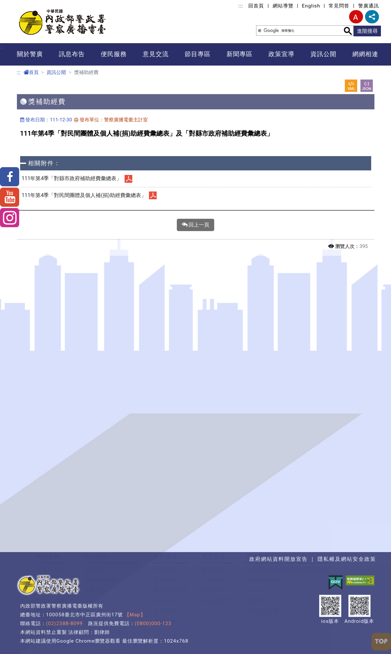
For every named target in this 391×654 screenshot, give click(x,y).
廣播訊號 (95, 533)
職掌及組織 (50, 564)
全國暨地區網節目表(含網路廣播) (287, 533)
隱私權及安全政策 (106, 616)
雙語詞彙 (165, 585)
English (311, 6)
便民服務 (114, 54)
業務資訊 (95, 553)
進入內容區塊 (15, 4)
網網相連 (365, 54)
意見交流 (156, 54)
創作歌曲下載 (263, 574)
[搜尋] (295, 30)
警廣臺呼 (257, 564)
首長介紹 (47, 553)
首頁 (31, 72)
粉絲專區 (213, 553)
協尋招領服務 (170, 553)
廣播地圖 (47, 585)
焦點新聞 (165, 533)
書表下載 (165, 564)
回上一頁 (196, 225)
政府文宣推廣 (100, 543)
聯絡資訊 (47, 595)
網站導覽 (283, 6)
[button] (195, 499)
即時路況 (165, 543)
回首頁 (256, 6)
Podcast (257, 553)
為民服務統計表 (103, 595)
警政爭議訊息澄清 (106, 626)
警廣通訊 (368, 6)
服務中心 (47, 574)
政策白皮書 (50, 533)
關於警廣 (30, 54)
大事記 (44, 543)
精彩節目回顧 (263, 543)
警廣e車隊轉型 (102, 637)
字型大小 (356, 16)
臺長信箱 (213, 533)
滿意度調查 (215, 564)
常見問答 (339, 6)
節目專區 (198, 54)
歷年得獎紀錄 (53, 605)
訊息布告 (72, 54)
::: (241, 6)
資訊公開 (323, 54)
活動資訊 (95, 564)
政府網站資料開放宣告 (111, 605)
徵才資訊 (95, 574)
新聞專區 (240, 54)
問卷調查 (213, 543)
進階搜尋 (367, 31)
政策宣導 (281, 54)
